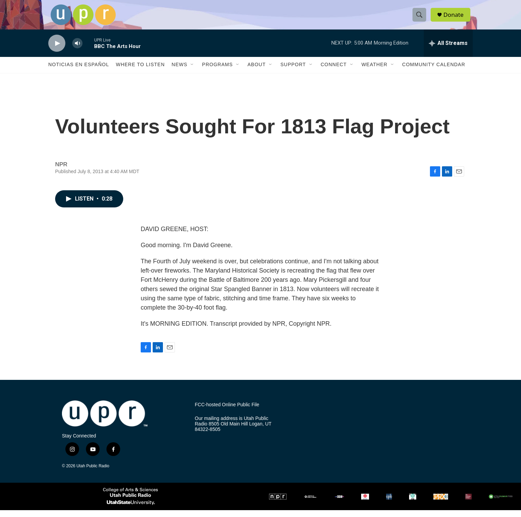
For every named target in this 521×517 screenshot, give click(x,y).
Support (293, 71)
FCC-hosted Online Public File (227, 411)
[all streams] (448, 49)
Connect (334, 71)
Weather (374, 71)
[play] (56, 50)
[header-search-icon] (421, 18)
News (179, 71)
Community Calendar (433, 71)
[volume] (77, 50)
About (256, 71)
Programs (217, 71)
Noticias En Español (78, 71)
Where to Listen (140, 71)
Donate (455, 18)
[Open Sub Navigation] (192, 71)
